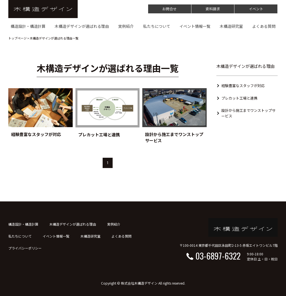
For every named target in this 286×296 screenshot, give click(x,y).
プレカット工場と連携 (239, 98)
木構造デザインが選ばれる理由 (72, 224)
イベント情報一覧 (56, 236)
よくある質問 (121, 236)
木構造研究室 (90, 236)
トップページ (17, 38)
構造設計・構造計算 (23, 224)
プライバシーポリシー (25, 248)
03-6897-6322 (218, 255)
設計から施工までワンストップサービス (248, 113)
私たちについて (20, 236)
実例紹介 (113, 224)
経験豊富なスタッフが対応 (243, 85)
